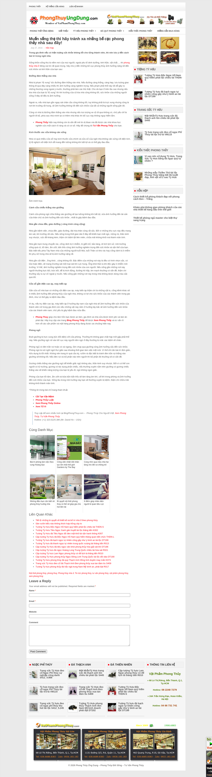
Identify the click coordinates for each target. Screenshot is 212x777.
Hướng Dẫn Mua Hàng (168, 31)
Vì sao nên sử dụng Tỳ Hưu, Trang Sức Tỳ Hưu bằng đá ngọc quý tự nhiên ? (163, 158)
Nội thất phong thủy (37, 573)
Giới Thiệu (63, 31)
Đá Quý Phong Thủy (113, 30)
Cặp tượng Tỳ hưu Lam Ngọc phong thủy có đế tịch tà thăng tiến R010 (69, 553)
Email (32, 601)
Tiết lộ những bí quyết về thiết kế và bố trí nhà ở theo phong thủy (67, 520)
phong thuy (52, 573)
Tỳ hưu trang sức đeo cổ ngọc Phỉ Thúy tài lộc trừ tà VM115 (163, 133)
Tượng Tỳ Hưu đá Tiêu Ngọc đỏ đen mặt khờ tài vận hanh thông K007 (69, 533)
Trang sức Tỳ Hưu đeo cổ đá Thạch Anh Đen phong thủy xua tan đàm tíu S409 (73, 563)
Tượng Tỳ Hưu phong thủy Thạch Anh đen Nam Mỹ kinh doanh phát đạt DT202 (91, 711)
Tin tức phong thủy (83, 573)
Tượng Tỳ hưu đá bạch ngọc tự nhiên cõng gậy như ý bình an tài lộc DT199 (72, 540)
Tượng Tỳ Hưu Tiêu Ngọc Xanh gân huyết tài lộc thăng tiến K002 (67, 530)
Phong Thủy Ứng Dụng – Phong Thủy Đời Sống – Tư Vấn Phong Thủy (110, 769)
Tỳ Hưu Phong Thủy (85, 30)
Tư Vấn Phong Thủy (103, 125)
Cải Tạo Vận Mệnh (45, 396)
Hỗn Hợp (50, 48)
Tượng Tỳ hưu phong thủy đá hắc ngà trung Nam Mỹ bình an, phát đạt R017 (72, 566)
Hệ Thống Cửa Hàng (55, 6)
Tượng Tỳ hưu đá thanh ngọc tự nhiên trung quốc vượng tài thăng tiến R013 (72, 543)
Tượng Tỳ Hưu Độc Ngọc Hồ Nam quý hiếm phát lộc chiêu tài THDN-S (70, 527)
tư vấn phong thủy (100, 573)
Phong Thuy (42, 317)
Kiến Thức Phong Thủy (140, 31)
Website (33, 612)
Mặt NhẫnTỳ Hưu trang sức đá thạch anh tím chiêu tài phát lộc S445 (162, 118)
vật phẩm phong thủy (118, 573)
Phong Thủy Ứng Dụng (41, 31)
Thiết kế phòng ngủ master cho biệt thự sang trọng (155, 219)
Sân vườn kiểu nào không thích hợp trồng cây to (59, 523)
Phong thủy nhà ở (66, 573)
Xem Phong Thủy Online (48, 403)
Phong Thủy (35, 6)
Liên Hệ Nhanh (76, 6)
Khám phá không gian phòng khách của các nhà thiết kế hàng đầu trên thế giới (157, 208)
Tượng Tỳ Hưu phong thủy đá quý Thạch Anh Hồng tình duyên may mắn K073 (73, 560)
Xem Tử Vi (41, 406)
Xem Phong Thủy (102, 320)
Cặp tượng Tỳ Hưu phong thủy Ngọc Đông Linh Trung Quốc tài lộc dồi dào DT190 (75, 556)
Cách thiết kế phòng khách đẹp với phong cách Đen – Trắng (156, 197)
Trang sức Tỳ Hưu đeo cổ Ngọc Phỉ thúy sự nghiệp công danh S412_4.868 (52, 678)
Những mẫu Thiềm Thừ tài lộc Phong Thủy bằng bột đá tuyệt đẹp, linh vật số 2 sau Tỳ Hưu (161, 175)
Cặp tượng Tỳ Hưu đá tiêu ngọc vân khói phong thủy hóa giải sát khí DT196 (72, 547)
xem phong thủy (36, 576)
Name (32, 590)
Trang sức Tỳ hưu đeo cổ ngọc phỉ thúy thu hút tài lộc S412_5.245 (52, 709)
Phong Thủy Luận (45, 400)
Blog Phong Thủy (76, 320)
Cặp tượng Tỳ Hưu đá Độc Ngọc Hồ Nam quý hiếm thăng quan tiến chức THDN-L (75, 537)
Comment (33, 622)
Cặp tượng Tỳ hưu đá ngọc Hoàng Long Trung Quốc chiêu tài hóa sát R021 (72, 550)
